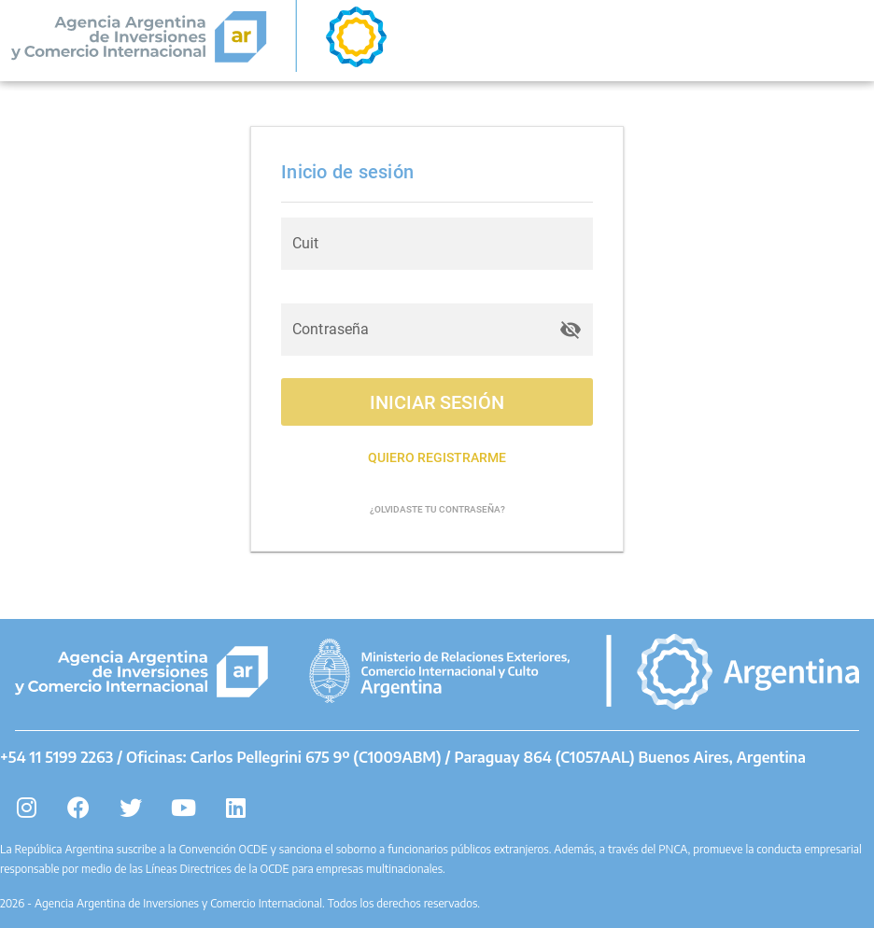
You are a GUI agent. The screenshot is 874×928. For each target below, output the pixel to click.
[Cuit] (437, 244)
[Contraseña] (420, 329)
